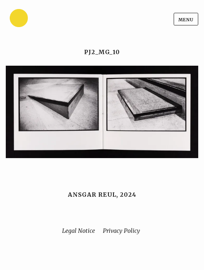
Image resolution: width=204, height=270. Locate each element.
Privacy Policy (121, 230)
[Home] (36, 19)
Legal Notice (78, 230)
